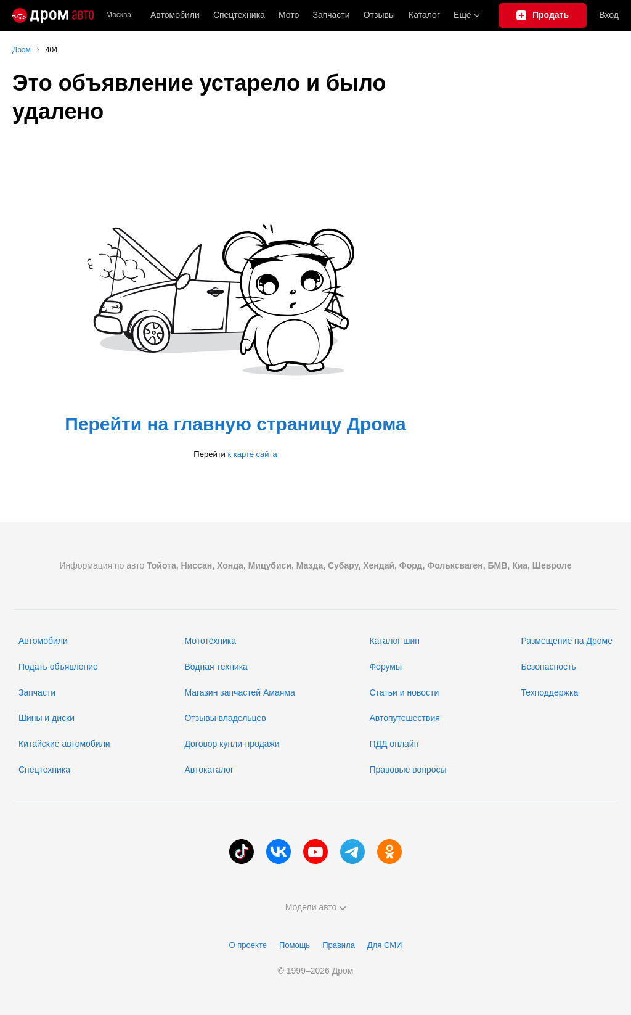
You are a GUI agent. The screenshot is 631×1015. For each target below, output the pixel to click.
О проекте (248, 945)
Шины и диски (46, 718)
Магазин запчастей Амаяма (239, 692)
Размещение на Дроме (567, 641)
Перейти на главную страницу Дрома (235, 424)
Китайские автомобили (64, 744)
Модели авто (315, 907)
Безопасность (548, 667)
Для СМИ (384, 945)
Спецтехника (44, 770)
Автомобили (175, 15)
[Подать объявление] (543, 15)
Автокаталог (209, 770)
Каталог (424, 15)
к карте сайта (252, 454)
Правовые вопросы (407, 770)
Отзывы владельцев (225, 718)
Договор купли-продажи (231, 744)
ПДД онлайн (393, 744)
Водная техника (215, 667)
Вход (609, 15)
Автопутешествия (404, 718)
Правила (338, 945)
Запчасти (330, 15)
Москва (118, 15)
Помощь (294, 945)
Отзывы (379, 15)
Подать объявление (58, 667)
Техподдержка (549, 692)
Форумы (385, 667)
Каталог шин (394, 641)
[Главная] (53, 15)
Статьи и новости (404, 692)
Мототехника (210, 641)
